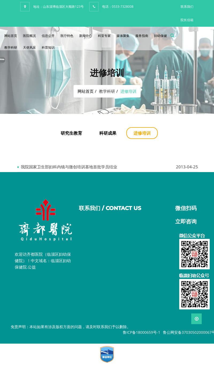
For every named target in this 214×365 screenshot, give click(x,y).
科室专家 (104, 35)
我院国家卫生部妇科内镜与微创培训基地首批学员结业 (69, 166)
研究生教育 (71, 133)
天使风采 (29, 47)
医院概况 (29, 35)
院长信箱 (187, 20)
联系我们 (187, 6)
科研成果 (107, 133)
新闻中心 (85, 35)
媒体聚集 (123, 35)
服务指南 (141, 35)
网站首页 (10, 35)
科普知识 (48, 47)
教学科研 (10, 47)
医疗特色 (66, 35)
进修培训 (142, 133)
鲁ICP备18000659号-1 (141, 332)
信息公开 (48, 35)
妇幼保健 (160, 35)
